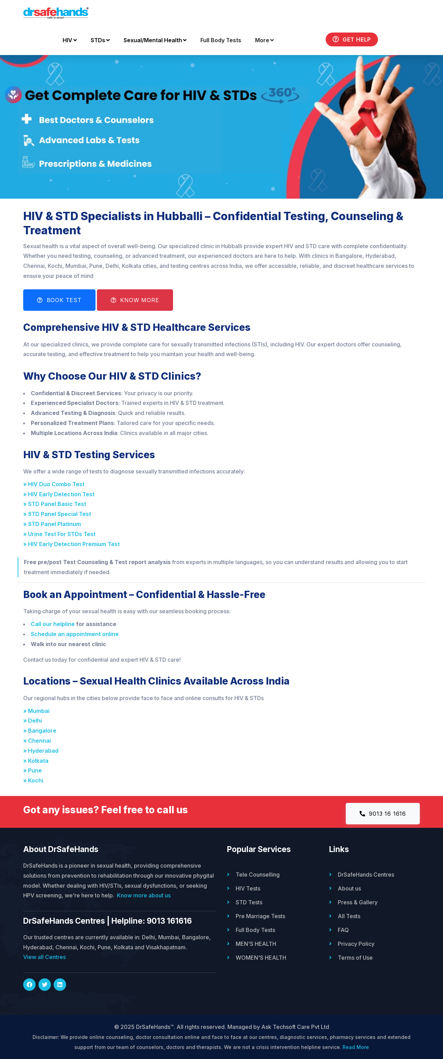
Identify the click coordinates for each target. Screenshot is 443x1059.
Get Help (352, 39)
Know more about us (144, 895)
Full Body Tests (220, 40)
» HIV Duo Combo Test (55, 484)
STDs (100, 40)
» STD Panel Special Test (58, 513)
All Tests (349, 916)
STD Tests (249, 902)
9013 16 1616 (383, 813)
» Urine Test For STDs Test (60, 534)
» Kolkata (37, 760)
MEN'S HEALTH (256, 943)
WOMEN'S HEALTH (261, 957)
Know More (135, 300)
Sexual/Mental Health (155, 40)
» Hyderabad (42, 750)
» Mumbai (37, 710)
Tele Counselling (258, 874)
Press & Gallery (358, 902)
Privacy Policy (356, 943)
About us (349, 888)
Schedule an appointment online (75, 634)
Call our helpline (53, 624)
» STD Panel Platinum (53, 524)
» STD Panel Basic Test (56, 503)
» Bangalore (41, 730)
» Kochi (34, 780)
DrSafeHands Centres (366, 874)
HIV (70, 40)
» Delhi (34, 720)
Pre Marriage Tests (260, 916)
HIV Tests (248, 888)
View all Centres (44, 956)
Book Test (59, 300)
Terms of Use (355, 957)
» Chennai (38, 740)
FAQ (343, 929)
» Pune (34, 770)
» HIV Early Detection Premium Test (73, 544)
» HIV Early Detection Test (60, 494)
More (264, 40)
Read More (356, 1047)
